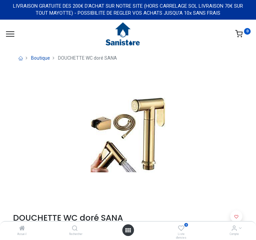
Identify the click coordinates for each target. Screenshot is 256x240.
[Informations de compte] (234, 228)
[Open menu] (128, 230)
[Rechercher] (75, 228)
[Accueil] (22, 228)
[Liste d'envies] (181, 228)
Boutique (40, 58)
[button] (236, 216)
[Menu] (10, 34)
